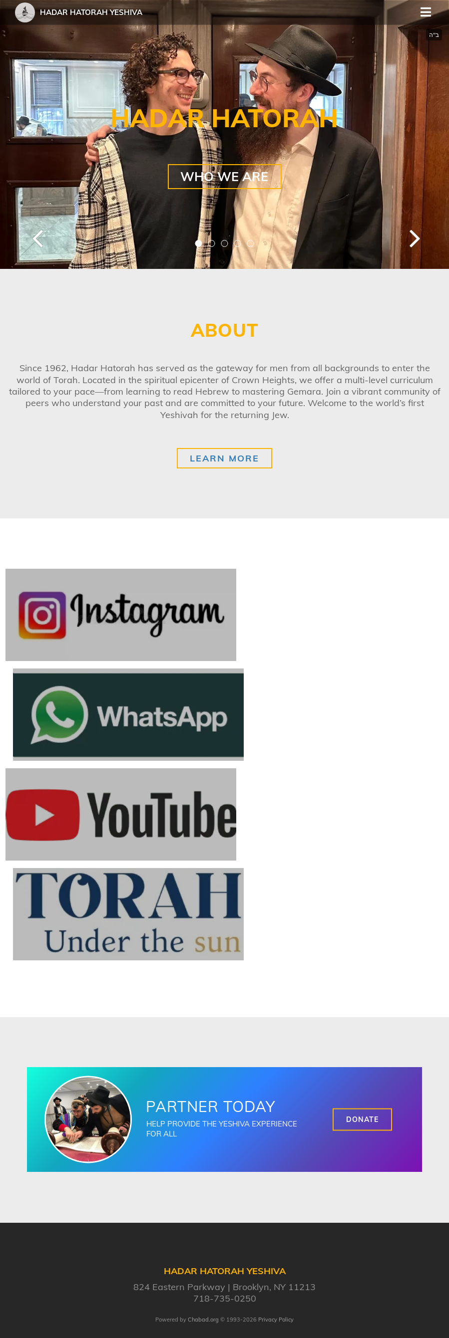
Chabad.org (203, 1319)
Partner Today (210, 1106)
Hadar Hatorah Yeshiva (91, 12)
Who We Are (224, 176)
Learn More (224, 458)
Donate (362, 1119)
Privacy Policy (276, 1319)
